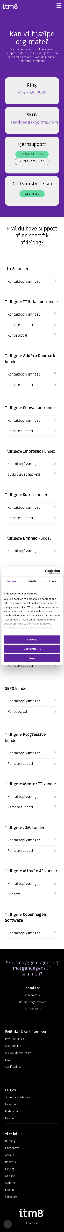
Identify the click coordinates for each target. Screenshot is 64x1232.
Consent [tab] (11, 581)
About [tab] (52, 581)
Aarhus (9, 1155)
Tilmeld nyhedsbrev (17, 1097)
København (12, 1148)
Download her (32, 154)
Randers (10, 1162)
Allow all (32, 639)
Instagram (11, 1111)
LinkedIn (10, 1104)
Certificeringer (13, 1066)
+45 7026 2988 (32, 92)
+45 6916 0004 (32, 995)
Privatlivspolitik (14, 1038)
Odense (10, 1176)
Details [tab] (32, 581)
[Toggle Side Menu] (58, 5)
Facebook (11, 1118)
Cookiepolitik (13, 1046)
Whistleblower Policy (18, 1052)
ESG (7, 1059)
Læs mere (32, 194)
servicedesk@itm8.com (34, 122)
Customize (32, 648)
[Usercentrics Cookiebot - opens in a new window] (45, 571)
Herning (10, 1141)
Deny (32, 658)
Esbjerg (9, 1169)
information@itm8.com (32, 1002)
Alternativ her (32, 161)
